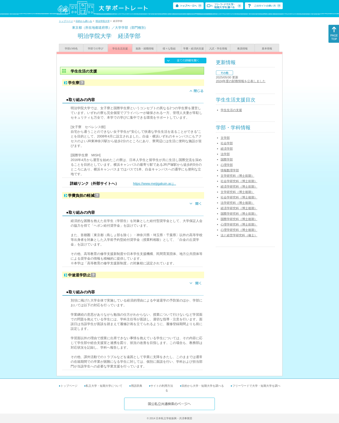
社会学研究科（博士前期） (239, 181)
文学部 (225, 138)
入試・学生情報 (218, 48)
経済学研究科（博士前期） (239, 186)
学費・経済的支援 (193, 48)
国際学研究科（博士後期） (239, 219)
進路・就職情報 (145, 48)
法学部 (225, 154)
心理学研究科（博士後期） (239, 230)
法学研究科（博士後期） (237, 203)
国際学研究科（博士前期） (239, 213)
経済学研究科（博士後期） (239, 208)
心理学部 (227, 165)
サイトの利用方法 (161, 385)
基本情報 (267, 48)
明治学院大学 (103, 21)
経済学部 (227, 148)
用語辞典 (136, 385)
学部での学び (95, 48)
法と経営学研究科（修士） (239, 235)
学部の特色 (71, 48)
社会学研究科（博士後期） (239, 197)
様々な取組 (169, 48)
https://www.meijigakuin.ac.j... (154, 183)
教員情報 (242, 48)
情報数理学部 (230, 170)
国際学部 (227, 159)
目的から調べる (84, 21)
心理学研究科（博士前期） (239, 224)
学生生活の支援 (231, 110)
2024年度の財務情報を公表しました (241, 81)
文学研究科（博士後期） (237, 192)
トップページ (66, 21)
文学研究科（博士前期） (237, 175)
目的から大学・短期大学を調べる (203, 385)
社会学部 (227, 143)
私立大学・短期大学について (104, 385)
